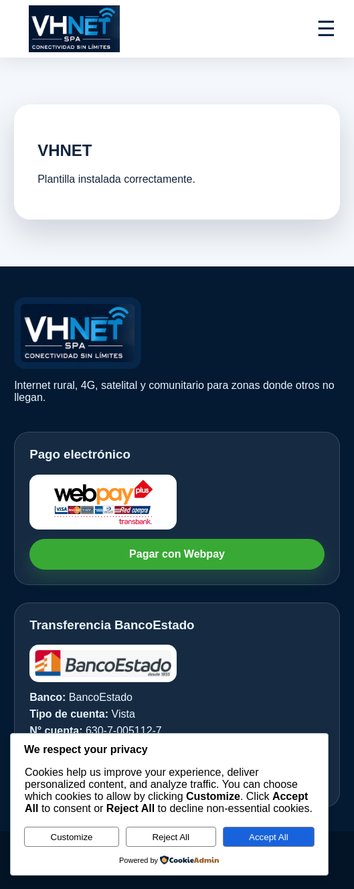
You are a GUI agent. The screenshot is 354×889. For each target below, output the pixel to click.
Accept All (268, 837)
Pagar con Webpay (177, 554)
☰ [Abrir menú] (326, 29)
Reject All (170, 837)
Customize (72, 837)
